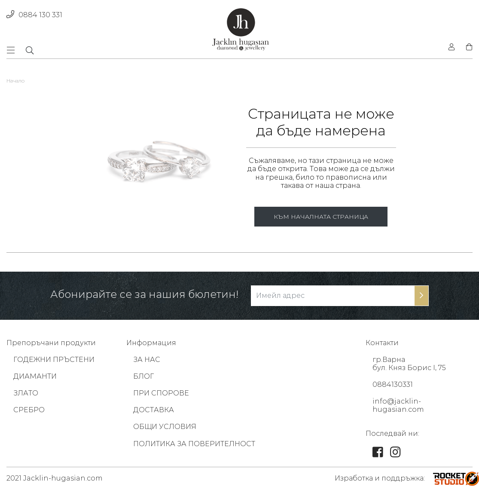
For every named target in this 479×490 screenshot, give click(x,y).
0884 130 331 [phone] (34, 15)
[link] (377, 454)
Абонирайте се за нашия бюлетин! (144, 294)
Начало (15, 80)
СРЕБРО (29, 410)
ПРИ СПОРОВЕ (161, 393)
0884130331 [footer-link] (392, 384)
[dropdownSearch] (29, 50)
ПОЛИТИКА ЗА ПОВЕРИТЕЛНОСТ (194, 444)
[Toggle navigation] (13, 50)
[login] (451, 47)
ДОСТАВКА (153, 410)
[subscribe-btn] (421, 295)
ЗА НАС (146, 359)
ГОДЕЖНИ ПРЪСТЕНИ (54, 359)
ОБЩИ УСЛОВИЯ (164, 427)
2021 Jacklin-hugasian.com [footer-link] (54, 478)
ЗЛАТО (25, 393)
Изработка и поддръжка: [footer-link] (380, 478)
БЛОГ (143, 376)
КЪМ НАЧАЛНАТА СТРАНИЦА (321, 216)
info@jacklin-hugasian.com (398, 405)
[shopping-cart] (467, 47)
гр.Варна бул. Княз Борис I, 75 (409, 363)
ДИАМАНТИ (35, 376)
